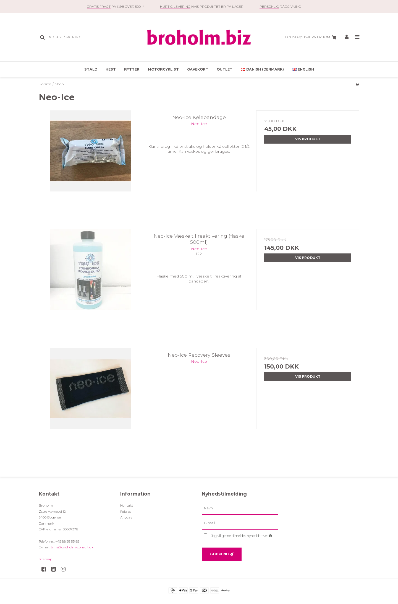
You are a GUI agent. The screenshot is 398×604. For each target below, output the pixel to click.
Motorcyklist (163, 69)
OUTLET (224, 69)
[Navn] (240, 508)
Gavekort (197, 69)
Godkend (219, 554)
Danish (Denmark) (262, 69)
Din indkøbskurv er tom (311, 37)
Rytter (132, 69)
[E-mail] (240, 523)
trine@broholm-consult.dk (72, 547)
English (303, 69)
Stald (90, 69)
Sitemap (45, 559)
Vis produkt (307, 139)
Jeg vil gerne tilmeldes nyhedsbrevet (244, 535)
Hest (111, 69)
